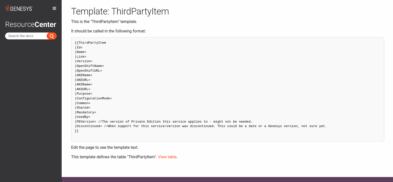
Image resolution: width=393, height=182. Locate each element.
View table (167, 157)
